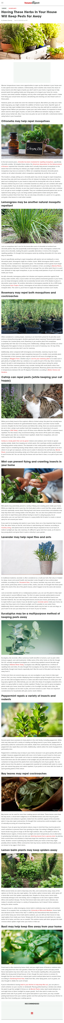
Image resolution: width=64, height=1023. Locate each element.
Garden (4, 8)
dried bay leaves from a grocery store (43, 836)
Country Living (6, 528)
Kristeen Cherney (7, 20)
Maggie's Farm (15, 359)
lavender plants (43, 602)
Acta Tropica (14, 285)
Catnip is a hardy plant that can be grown (15, 441)
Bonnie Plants (56, 266)
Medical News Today (17, 665)
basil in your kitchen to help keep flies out (34, 985)
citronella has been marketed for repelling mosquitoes (35, 162)
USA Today (13, 430)
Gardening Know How (17, 979)
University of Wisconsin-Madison (41, 910)
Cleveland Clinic (24, 582)
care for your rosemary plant (40, 359)
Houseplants (12, 8)
